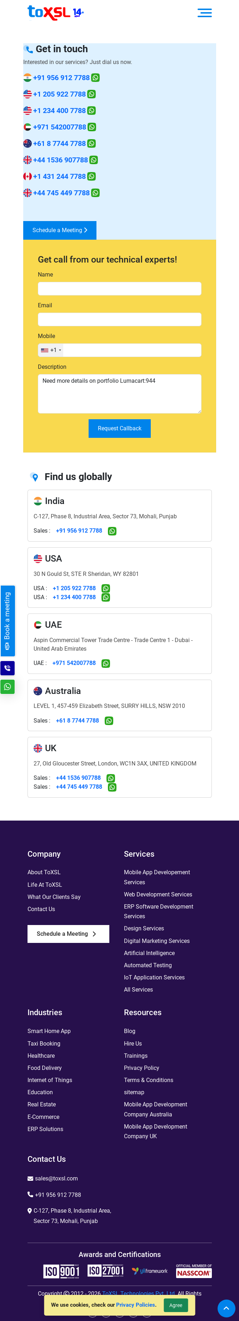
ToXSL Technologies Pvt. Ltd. (139, 1293)
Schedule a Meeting (60, 230)
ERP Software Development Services (158, 911)
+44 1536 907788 (60, 160)
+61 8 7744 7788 (59, 143)
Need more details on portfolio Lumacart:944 (119, 394)
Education (40, 1092)
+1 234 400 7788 (59, 110)
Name (45, 274)
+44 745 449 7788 (61, 193)
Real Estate (42, 1104)
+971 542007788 (59, 127)
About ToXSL (44, 872)
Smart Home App (49, 1031)
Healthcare (41, 1055)
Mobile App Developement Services (157, 877)
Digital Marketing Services (157, 941)
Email (45, 305)
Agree (175, 1305)
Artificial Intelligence (149, 953)
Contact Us (41, 909)
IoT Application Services (154, 977)
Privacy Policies (135, 1305)
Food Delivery (45, 1068)
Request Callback (119, 428)
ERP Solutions (45, 1129)
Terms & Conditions (148, 1080)
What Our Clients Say (54, 897)
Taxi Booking (44, 1043)
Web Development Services (158, 894)
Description (52, 366)
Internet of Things (50, 1080)
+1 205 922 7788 (59, 94)
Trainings (136, 1055)
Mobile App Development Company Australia (155, 1109)
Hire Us (133, 1043)
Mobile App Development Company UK (155, 1131)
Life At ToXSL (45, 884)
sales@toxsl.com (56, 1178)
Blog (129, 1031)
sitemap (134, 1092)
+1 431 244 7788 (59, 176)
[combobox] (50, 350)
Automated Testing (148, 965)
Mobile (46, 336)
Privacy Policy (141, 1068)
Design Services (144, 928)
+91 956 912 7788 (61, 77)
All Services (138, 989)
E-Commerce (43, 1117)
